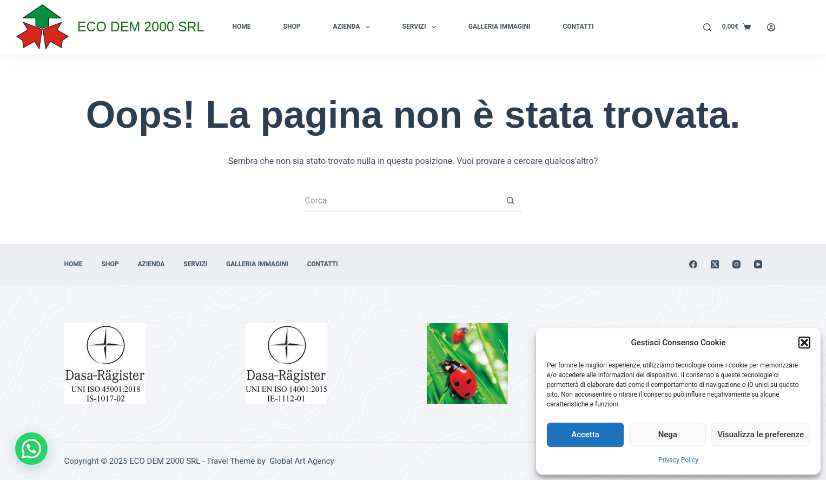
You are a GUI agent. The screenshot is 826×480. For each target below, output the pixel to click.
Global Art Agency (300, 461)
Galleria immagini (499, 26)
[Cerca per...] (402, 201)
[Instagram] (736, 264)
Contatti (578, 26)
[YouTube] (758, 264)
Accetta (585, 434)
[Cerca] (707, 27)
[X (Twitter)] (715, 264)
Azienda (353, 27)
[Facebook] (693, 264)
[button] (804, 342)
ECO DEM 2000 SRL (140, 26)
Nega (667, 434)
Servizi (421, 27)
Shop (292, 26)
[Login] (771, 27)
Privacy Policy (678, 460)
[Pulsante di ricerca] (510, 201)
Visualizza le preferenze (760, 434)
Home (242, 26)
